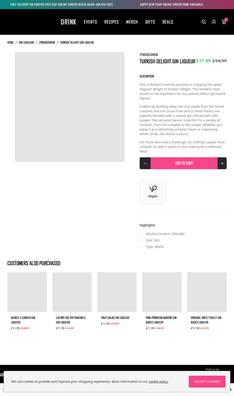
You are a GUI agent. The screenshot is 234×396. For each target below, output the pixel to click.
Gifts (150, 21)
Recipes (111, 21)
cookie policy (158, 381)
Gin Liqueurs (26, 42)
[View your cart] (224, 22)
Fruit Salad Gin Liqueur (115, 318)
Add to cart (196, 163)
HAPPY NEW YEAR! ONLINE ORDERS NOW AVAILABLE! (172, 4)
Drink (69, 22)
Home (10, 42)
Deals (167, 21)
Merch (132, 21)
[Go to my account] (214, 22)
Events (90, 21)
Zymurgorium (47, 42)
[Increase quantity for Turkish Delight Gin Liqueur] (222, 163)
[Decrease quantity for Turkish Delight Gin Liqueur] (145, 163)
